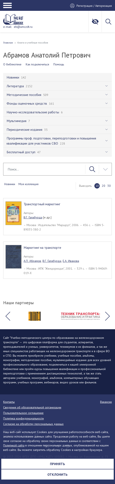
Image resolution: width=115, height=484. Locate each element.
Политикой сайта (13, 445)
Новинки (9, 184)
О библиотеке (12, 64)
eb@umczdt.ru (23, 27)
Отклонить (57, 474)
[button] (7, 316)
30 (109, 186)
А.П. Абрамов (32, 261)
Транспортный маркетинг (42, 204)
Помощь (58, 64)
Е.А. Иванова (71, 261)
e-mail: (7, 27)
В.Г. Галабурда (33, 217)
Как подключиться (37, 64)
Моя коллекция (28, 184)
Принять (57, 464)
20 (103, 186)
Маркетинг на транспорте (42, 247)
